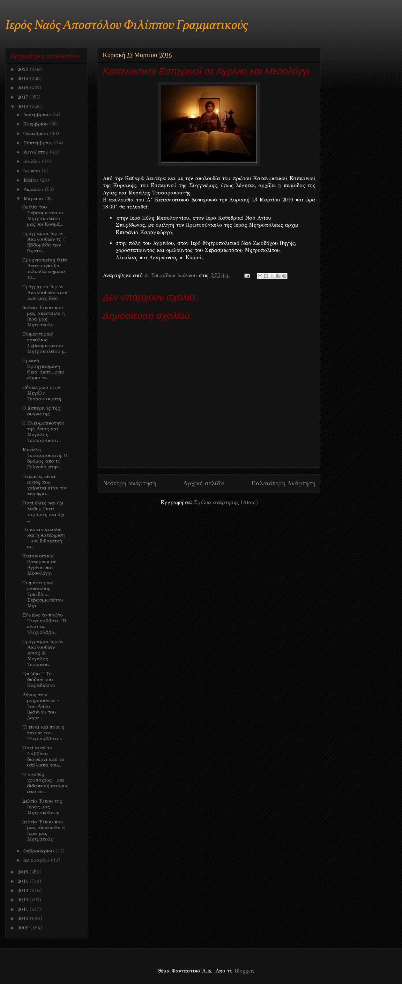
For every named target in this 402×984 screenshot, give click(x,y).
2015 (24, 872)
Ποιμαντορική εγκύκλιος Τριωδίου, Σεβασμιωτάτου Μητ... (42, 594)
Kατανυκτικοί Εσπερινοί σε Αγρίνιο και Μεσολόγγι (39, 564)
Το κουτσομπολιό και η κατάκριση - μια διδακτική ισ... (43, 537)
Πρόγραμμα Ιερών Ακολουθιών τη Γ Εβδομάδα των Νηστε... (44, 242)
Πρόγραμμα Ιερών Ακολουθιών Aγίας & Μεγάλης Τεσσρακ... (42, 653)
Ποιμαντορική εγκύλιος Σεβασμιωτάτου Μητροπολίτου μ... (45, 342)
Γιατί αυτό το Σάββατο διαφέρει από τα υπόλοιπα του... (43, 756)
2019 (24, 78)
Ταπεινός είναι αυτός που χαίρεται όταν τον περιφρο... (45, 484)
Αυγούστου (36, 152)
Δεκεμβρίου (37, 114)
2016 (24, 107)
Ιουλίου (32, 161)
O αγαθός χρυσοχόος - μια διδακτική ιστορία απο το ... (45, 782)
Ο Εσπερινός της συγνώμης (41, 411)
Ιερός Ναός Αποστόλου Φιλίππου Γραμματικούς (126, 26)
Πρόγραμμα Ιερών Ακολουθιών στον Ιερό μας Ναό (44, 292)
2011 (24, 909)
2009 (24, 928)
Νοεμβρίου (36, 124)
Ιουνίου (32, 171)
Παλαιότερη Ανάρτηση (283, 483)
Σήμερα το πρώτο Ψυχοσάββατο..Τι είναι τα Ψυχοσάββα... (44, 623)
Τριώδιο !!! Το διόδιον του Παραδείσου (38, 679)
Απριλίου (34, 189)
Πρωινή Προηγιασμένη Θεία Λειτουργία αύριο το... (43, 369)
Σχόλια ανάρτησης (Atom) (226, 502)
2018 (24, 88)
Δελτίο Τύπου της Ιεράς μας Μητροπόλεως (42, 806)
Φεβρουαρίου (39, 851)
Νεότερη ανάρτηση (129, 483)
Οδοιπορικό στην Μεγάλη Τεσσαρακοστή (41, 393)
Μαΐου (31, 180)
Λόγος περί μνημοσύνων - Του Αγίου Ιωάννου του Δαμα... (40, 706)
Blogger (243, 971)
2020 (24, 69)
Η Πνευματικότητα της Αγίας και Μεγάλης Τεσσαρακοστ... (43, 431)
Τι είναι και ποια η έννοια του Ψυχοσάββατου (43, 732)
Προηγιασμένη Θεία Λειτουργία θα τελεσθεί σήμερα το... (44, 268)
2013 (24, 890)
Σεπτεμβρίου (38, 143)
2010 (24, 918)
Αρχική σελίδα (203, 483)
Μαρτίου (34, 198)
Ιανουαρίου (37, 860)
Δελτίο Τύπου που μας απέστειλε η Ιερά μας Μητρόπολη (43, 830)
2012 (24, 900)
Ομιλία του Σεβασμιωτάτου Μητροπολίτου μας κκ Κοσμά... (42, 215)
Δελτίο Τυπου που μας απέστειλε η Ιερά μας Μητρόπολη (43, 316)
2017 (23, 97)
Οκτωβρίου (36, 133)
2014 (24, 881)
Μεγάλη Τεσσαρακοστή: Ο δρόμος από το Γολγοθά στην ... (44, 458)
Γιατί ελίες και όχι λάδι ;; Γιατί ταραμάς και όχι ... (43, 511)
